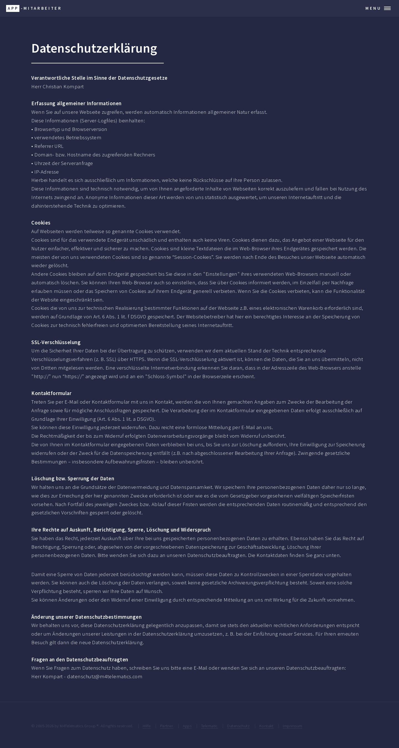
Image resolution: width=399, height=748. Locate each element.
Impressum (292, 725)
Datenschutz (238, 725)
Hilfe (146, 725)
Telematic (209, 725)
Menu (373, 8)
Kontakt (266, 725)
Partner (166, 725)
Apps (187, 725)
